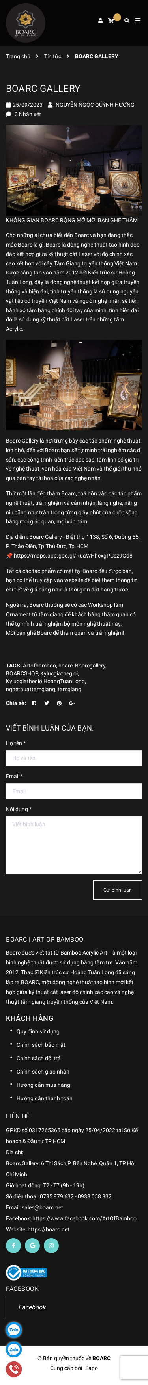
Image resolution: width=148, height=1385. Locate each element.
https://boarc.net (48, 1229)
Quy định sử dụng (38, 1031)
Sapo (91, 1368)
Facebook (31, 1307)
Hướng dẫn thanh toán (45, 1098)
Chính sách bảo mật (41, 1045)
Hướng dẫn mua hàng (43, 1085)
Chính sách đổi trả (39, 1058)
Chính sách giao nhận (43, 1071)
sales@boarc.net (42, 1207)
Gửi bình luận (117, 890)
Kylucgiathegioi (59, 673)
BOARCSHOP (22, 673)
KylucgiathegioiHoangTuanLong (45, 681)
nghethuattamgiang (30, 689)
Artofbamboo (39, 665)
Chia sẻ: (16, 703)
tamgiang (69, 689)
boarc (65, 665)
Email (14, 776)
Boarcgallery (90, 665)
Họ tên (16, 743)
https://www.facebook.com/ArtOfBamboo (84, 1218)
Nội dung (19, 809)
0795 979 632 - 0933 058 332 (76, 1196)
